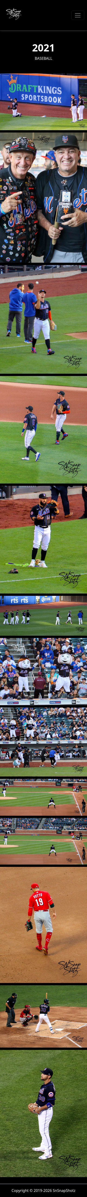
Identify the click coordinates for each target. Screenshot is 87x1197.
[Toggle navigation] (77, 15)
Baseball (43, 58)
